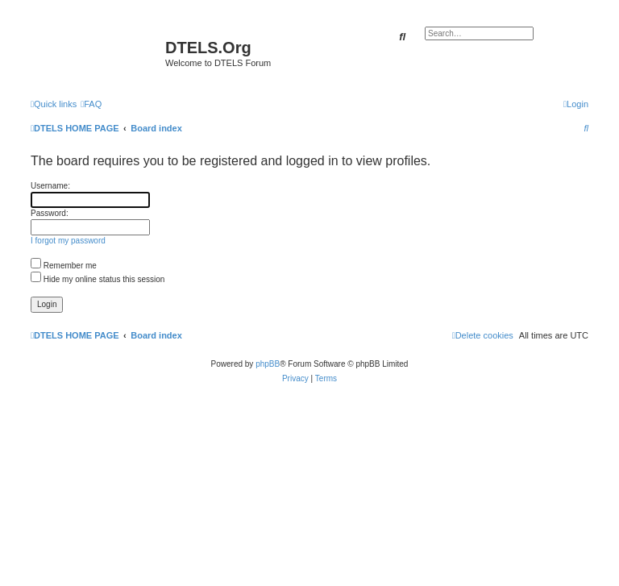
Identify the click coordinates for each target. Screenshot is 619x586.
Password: (50, 213)
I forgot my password (68, 240)
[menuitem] (91, 104)
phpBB (267, 363)
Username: (50, 185)
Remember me (64, 265)
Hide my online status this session (97, 279)
